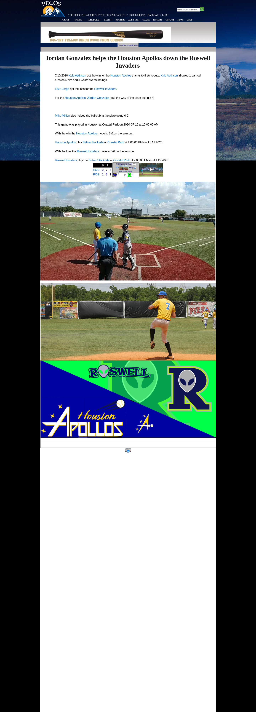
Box (117, 167)
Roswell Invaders (105, 89)
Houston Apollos (120, 75)
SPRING (79, 20)
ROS (96, 174)
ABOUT (66, 20)
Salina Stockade (93, 142)
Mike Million (62, 115)
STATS (108, 20)
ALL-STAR (134, 20)
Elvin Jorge (62, 89)
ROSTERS (121, 20)
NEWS (180, 20)
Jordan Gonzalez (98, 97)
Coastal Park (115, 142)
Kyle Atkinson (77, 75)
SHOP (189, 20)
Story (131, 167)
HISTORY (157, 20)
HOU (96, 170)
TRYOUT (170, 20)
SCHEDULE (94, 20)
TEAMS (146, 20)
